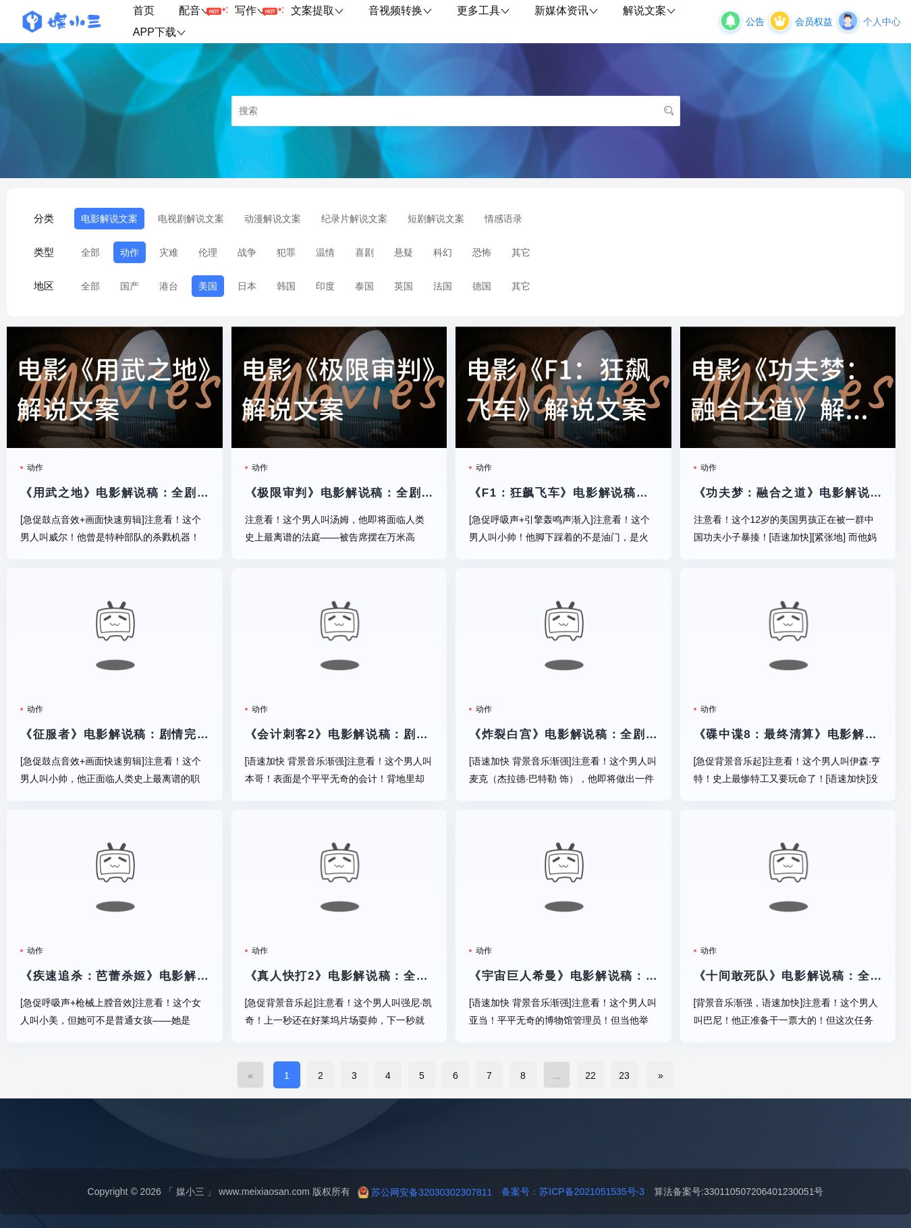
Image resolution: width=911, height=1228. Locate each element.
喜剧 (364, 252)
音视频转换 (400, 10)
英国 (403, 286)
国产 (129, 286)
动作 (129, 252)
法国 (442, 286)
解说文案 (649, 10)
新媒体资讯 (566, 10)
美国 (207, 286)
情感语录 (503, 218)
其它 (521, 252)
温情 (325, 252)
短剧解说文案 (436, 218)
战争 (247, 252)
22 (590, 1075)
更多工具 (483, 10)
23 (624, 1075)
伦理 (207, 252)
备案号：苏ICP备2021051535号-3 (568, 1191)
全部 (90, 252)
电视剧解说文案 (191, 218)
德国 (481, 286)
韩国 (286, 286)
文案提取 (317, 10)
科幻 (442, 252)
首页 (144, 10)
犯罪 (286, 252)
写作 (257, 11)
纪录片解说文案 (354, 218)
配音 (201, 11)
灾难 (168, 252)
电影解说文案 (109, 218)
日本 (247, 286)
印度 (325, 286)
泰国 (364, 286)
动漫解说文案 (272, 218)
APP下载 (159, 32)
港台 (168, 286)
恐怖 (481, 252)
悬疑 (403, 252)
